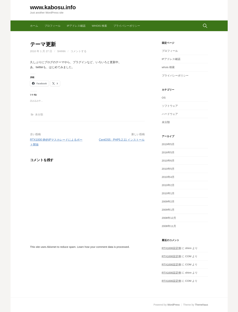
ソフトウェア (170, 105)
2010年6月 (168, 160)
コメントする (78, 51)
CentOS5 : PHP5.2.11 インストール (122, 139)
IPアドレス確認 (76, 25)
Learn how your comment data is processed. (103, 246)
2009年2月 (168, 201)
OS (164, 97)
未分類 (39, 114)
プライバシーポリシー (126, 25)
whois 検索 (99, 25)
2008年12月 (169, 217)
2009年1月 (168, 209)
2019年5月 (168, 144)
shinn (61, 51)
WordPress (173, 304)
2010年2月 (168, 185)
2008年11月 (169, 226)
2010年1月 (168, 193)
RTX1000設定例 (171, 248)
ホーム (34, 25)
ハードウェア (170, 113)
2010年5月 (168, 168)
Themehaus (201, 304)
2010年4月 (168, 176)
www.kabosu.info (53, 7)
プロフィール (53, 25)
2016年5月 (168, 152)
